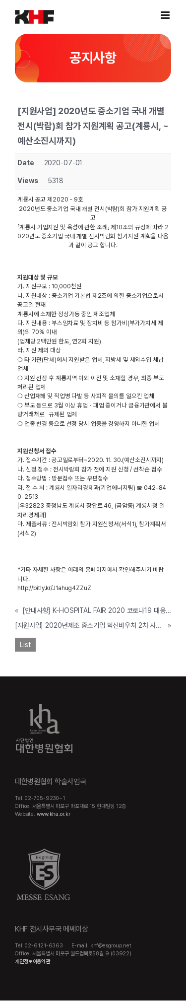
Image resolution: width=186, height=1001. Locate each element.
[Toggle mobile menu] (166, 15)
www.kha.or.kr (53, 814)
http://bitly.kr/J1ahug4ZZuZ (54, 588)
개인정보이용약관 (32, 961)
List (25, 645)
